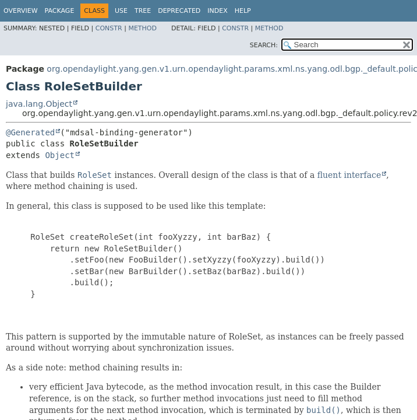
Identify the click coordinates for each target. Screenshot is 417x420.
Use (121, 11)
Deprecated (179, 11)
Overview (20, 11)
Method (142, 28)
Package (60, 11)
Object (60, 155)
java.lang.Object (39, 103)
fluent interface (349, 175)
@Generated (30, 132)
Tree (143, 11)
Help (243, 11)
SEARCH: (264, 45)
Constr (109, 28)
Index (217, 11)
